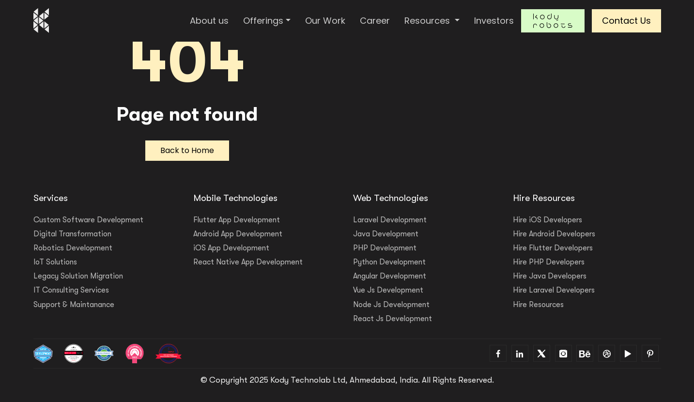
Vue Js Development (388, 290)
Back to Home (187, 150)
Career (375, 21)
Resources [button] (428, 21)
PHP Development (384, 248)
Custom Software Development (88, 220)
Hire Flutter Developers (553, 248)
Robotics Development (72, 248)
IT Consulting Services (71, 290)
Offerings (263, 21)
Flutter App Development (236, 220)
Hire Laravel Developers (554, 290)
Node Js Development (391, 304)
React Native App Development (248, 262)
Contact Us (626, 21)
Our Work (325, 21)
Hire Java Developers (549, 276)
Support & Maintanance (73, 304)
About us (209, 21)
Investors (494, 21)
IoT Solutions (55, 262)
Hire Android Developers (554, 234)
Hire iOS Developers (547, 220)
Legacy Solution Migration (78, 276)
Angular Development (389, 276)
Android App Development (237, 234)
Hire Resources (538, 304)
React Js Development (392, 318)
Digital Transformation (72, 234)
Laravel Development (390, 220)
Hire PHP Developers (549, 262)
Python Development (389, 262)
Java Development (385, 234)
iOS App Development (231, 248)
